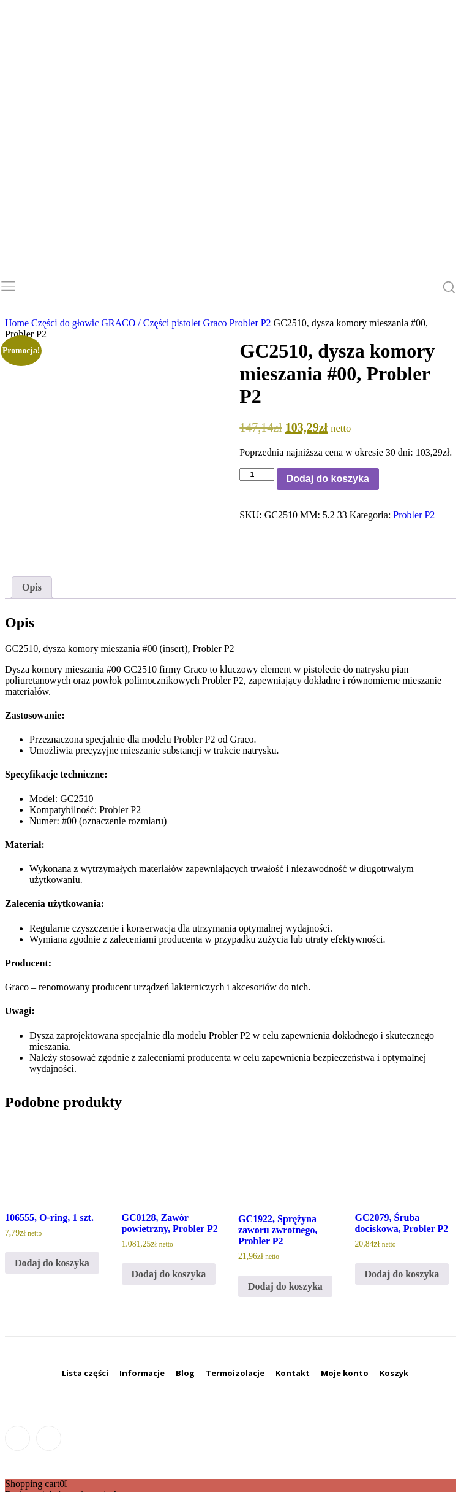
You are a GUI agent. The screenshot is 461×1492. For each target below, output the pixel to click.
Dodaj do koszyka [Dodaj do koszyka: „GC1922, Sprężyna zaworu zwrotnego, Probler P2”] (285, 1250)
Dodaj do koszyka (328, 478)
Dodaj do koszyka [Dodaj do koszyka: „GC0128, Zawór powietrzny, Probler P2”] (169, 1238)
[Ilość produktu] (256, 474)
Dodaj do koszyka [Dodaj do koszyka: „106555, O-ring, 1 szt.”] (52, 1227)
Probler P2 (250, 323)
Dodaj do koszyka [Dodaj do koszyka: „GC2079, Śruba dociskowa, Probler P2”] (402, 1238)
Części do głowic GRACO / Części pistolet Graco (129, 323)
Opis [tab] (32, 551)
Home (17, 323)
